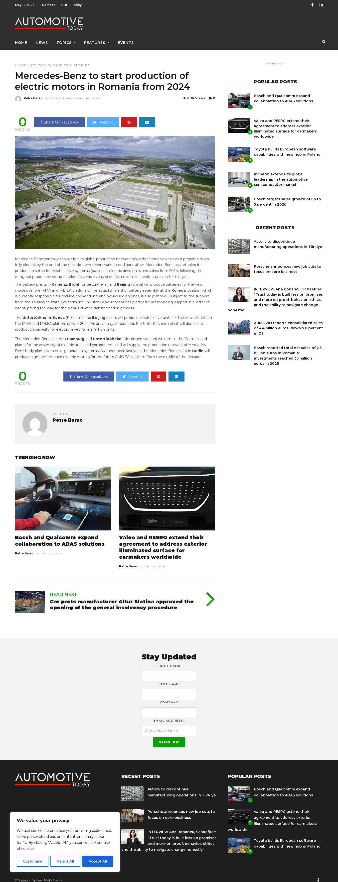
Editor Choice (47, 60)
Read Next (63, 589)
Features (94, 39)
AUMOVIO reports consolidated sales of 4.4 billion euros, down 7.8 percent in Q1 (288, 322)
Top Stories (77, 60)
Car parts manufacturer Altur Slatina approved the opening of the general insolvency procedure (122, 599)
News (42, 39)
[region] (65, 842)
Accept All (98, 861)
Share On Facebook (59, 117)
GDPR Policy (71, 5)
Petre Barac (24, 548)
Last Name (169, 678)
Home (21, 39)
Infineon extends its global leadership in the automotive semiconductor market (281, 173)
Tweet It (103, 117)
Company (169, 697)
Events (126, 39)
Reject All (65, 861)
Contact (48, 5)
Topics (64, 39)
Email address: (169, 715)
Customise (32, 861)
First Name (169, 660)
